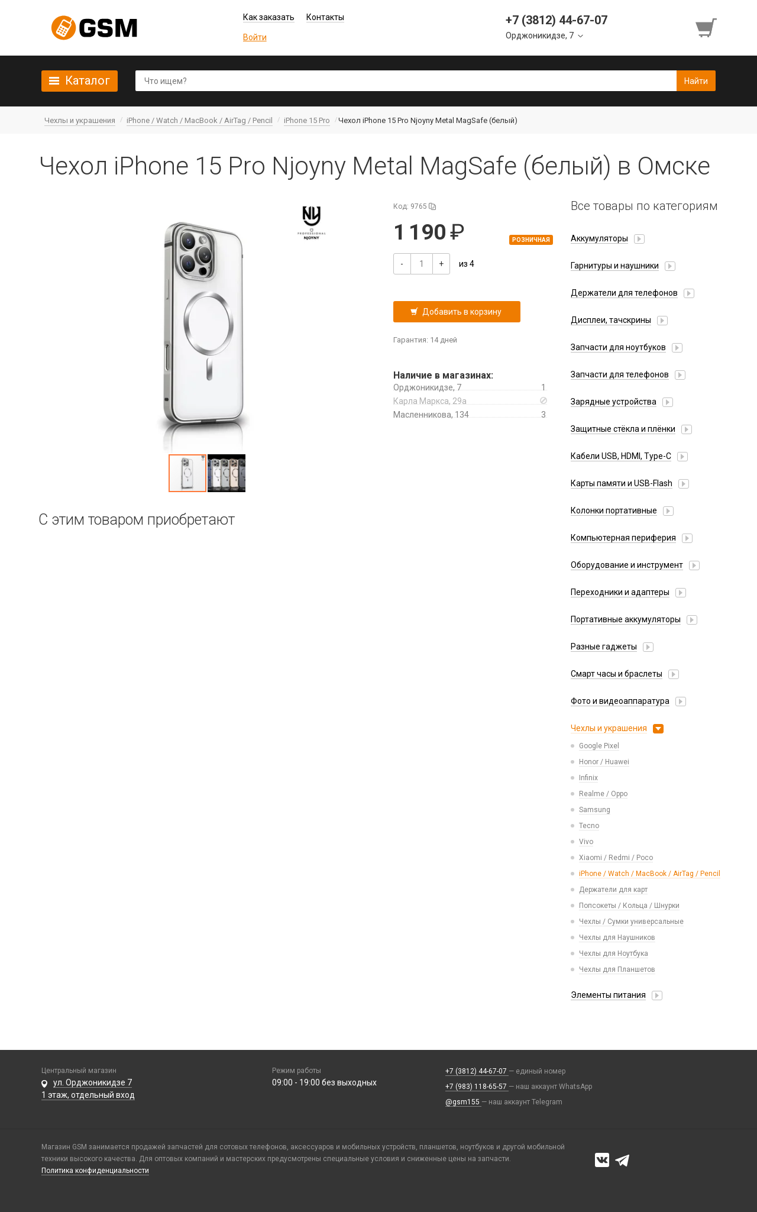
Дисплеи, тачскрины (611, 320)
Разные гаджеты (604, 646)
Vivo (586, 842)
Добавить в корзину (462, 311)
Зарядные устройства (613, 401)
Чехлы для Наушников (617, 937)
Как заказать (269, 17)
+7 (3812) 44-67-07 (477, 1071)
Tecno (589, 826)
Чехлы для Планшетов (617, 969)
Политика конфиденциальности (95, 1170)
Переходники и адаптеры (620, 592)
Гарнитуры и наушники (615, 265)
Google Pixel (599, 746)
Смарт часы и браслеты (616, 673)
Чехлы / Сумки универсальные (631, 921)
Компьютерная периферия (623, 537)
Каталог (87, 80)
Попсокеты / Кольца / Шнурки (629, 905)
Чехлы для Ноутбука (613, 953)
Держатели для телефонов (624, 293)
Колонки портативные (614, 510)
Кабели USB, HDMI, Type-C (621, 456)
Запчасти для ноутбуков (618, 347)
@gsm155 (463, 1102)
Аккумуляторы (599, 238)
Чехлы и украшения (609, 728)
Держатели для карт (613, 889)
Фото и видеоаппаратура (620, 701)
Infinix (588, 778)
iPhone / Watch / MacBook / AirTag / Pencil (649, 874)
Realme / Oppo (603, 794)
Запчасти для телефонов (620, 374)
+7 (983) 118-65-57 (477, 1086)
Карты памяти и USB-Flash (621, 483)
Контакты (325, 17)
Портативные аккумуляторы (626, 619)
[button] (207, 326)
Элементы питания (608, 995)
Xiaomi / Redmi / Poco (616, 858)
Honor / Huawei (604, 762)
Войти (255, 37)
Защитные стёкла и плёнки (623, 429)
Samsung (594, 810)
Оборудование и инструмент (627, 565)
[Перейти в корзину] (707, 27)
